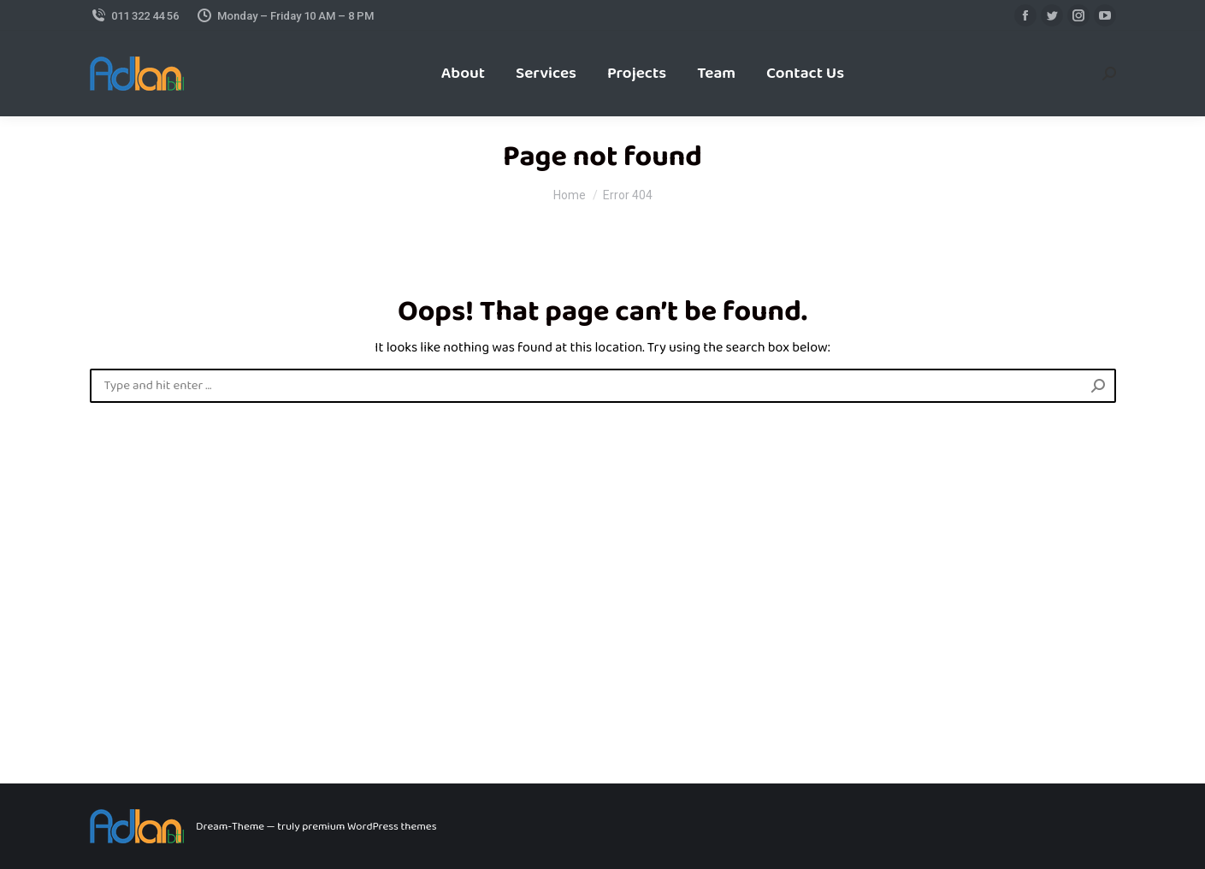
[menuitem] (463, 73)
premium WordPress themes (369, 827)
